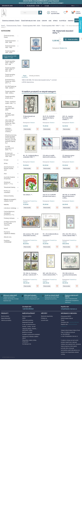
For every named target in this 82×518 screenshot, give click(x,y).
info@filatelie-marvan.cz (58, 6)
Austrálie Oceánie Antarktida (9, 178)
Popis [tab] (24, 76)
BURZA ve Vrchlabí (27, 334)
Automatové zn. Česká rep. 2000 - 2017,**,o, (10, 81)
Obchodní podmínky (27, 322)
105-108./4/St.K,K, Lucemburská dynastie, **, (69, 276)
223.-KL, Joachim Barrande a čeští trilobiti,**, (67, 117)
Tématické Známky (9, 187)
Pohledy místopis (9, 218)
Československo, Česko (11, 21)
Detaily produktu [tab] (34, 76)
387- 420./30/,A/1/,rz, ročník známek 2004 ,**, (50, 276)
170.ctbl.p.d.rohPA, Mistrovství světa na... (50, 156)
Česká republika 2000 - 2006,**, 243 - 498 (10, 62)
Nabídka (6, 204)
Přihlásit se (54, 12)
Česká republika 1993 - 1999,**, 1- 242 (9, 57)
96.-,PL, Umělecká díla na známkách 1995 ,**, (31, 156)
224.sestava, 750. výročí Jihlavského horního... (30, 236)
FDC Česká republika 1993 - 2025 (10, 108)
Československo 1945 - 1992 (10, 46)
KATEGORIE (6, 31)
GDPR (23, 320)
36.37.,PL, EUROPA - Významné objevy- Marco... (49, 117)
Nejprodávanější (5, 320)
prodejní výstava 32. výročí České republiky (10, 223)
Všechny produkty (6, 322)
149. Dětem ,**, (27, 196)
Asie (50, 21)
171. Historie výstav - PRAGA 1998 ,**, (68, 156)
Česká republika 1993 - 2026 (30, 21)
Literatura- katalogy (10, 208)
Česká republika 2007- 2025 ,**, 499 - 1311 (10, 69)
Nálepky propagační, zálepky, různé (10, 200)
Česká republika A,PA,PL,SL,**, (10, 75)
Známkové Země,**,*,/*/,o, (8, 183)
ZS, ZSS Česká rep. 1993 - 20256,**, (10, 87)
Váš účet (44, 316)
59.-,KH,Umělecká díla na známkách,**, (50, 236)
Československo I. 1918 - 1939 (10, 41)
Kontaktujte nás (26, 346)
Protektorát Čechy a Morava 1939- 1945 (10, 154)
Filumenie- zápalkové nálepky (9, 232)
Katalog (78, 20)
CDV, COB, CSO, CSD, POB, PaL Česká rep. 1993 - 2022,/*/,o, (10, 122)
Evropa (44, 21)
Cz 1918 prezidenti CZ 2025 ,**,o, (9, 148)
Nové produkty (5, 318)
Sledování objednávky (47, 318)
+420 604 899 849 (18, 5)
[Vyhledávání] (31, 12)
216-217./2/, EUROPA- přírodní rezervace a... (50, 196)
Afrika (55, 21)
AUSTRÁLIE (62, 21)
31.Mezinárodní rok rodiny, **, (29, 117)
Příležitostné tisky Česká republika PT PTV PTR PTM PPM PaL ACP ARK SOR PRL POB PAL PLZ (10, 139)
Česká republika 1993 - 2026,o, (10, 92)
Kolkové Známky (9, 196)
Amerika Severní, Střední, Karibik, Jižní (9, 168)
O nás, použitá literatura (28, 327)
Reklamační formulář (27, 324)
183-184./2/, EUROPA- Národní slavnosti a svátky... (69, 197)
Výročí (6, 228)
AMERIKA (71, 21)
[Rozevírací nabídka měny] (77, 6)
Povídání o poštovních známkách (31, 336)
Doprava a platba (26, 318)
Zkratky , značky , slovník (28, 329)
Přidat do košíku (73, 39)
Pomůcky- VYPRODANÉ (7, 241)
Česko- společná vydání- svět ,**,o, (10, 102)
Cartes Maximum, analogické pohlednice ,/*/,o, (9, 213)
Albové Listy (7, 237)
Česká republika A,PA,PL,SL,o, (10, 97)
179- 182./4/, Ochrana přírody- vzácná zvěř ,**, (30, 276)
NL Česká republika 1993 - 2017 (10, 115)
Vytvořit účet (55, 13)
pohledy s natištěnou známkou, (8, 129)
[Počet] (61, 39)
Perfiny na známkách (7, 191)
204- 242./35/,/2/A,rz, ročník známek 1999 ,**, (69, 236)
